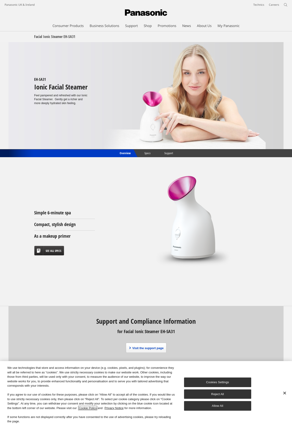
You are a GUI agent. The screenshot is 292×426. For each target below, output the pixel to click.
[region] (146, 393)
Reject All (217, 394)
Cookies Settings (217, 382)
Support (168, 153)
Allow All (217, 405)
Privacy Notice (114, 408)
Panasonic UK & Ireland (20, 5)
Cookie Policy (88, 408)
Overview (125, 153)
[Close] (285, 393)
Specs (147, 153)
